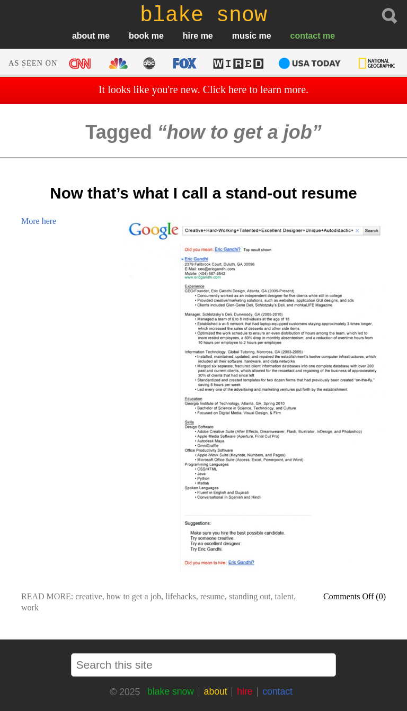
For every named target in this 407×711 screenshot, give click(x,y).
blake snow (170, 691)
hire (190, 35)
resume (212, 596)
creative (88, 596)
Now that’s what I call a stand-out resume (203, 193)
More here (38, 221)
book (139, 35)
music (244, 35)
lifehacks (180, 596)
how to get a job (134, 596)
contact (305, 35)
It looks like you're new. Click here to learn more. (203, 89)
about (83, 35)
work (30, 607)
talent (284, 596)
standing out (250, 596)
